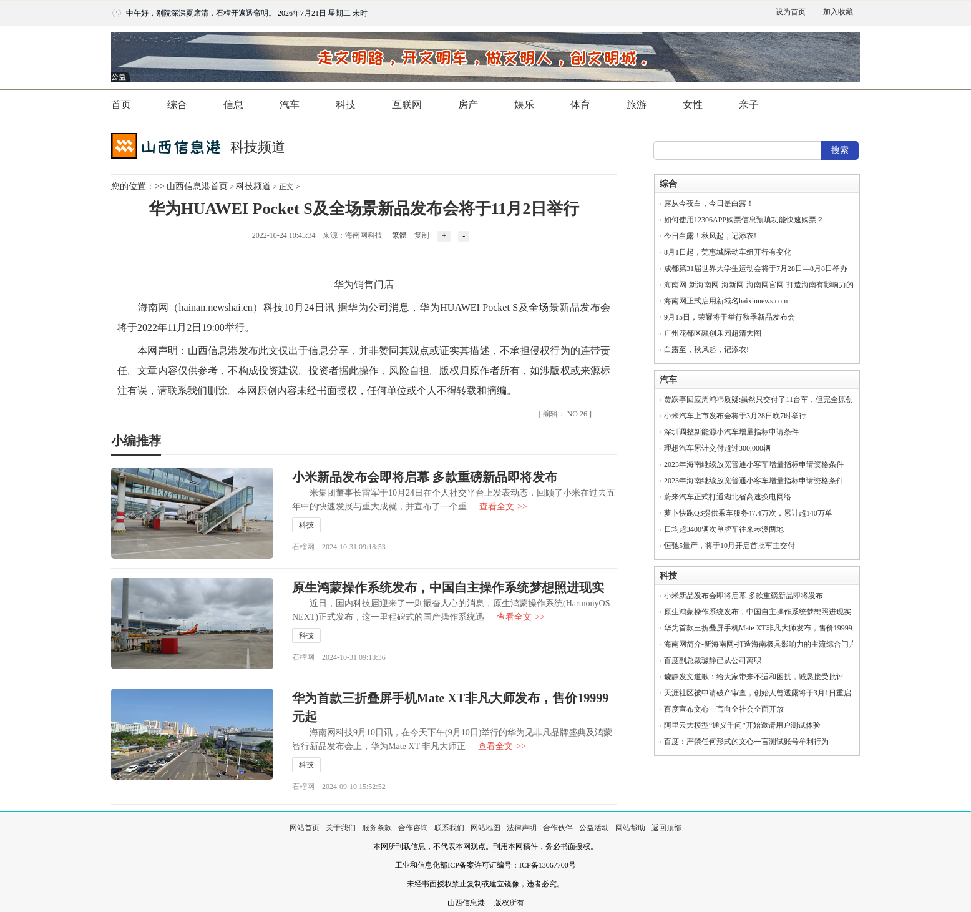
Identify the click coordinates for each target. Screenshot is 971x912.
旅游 (637, 104)
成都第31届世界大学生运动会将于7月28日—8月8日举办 (755, 268)
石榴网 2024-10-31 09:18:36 (339, 657)
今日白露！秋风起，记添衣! (710, 236)
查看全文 (503, 506)
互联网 (407, 104)
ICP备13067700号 (547, 865)
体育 (580, 104)
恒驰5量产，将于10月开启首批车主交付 (729, 545)
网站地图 (485, 827)
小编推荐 (136, 441)
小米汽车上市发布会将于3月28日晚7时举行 (735, 415)
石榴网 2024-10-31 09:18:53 (339, 546)
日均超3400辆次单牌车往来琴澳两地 (724, 529)
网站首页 (305, 827)
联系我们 (449, 827)
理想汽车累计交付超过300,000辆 (717, 448)
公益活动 (594, 827)
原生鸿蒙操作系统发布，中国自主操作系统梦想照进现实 (448, 587)
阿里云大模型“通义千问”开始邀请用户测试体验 (742, 725)
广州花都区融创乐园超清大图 (712, 333)
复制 (421, 235)
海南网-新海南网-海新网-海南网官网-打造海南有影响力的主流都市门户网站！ (792, 284)
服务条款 (377, 827)
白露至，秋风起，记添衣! (706, 349)
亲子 (749, 104)
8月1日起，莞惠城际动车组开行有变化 (727, 252)
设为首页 (791, 11)
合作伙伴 (558, 827)
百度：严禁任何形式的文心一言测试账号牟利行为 (746, 741)
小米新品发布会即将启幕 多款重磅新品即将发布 (424, 477)
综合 (177, 104)
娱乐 (524, 104)
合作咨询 (413, 827)
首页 (121, 104)
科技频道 (253, 186)
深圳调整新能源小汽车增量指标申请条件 (731, 432)
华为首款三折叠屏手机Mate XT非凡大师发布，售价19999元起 (765, 628)
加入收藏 (838, 11)
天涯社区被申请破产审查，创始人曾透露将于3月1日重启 (757, 693)
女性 (693, 104)
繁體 (399, 235)
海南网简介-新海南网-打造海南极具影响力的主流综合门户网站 (767, 644)
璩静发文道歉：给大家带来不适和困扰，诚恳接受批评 (754, 676)
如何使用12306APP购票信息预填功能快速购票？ (744, 219)
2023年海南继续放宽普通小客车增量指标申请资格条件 (754, 464)
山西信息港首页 (197, 186)
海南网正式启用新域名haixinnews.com (726, 301)
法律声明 (522, 827)
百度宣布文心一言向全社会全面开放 (724, 709)
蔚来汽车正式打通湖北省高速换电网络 (727, 497)
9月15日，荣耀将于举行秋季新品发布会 (729, 317)
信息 (233, 104)
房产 (468, 104)
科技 (346, 104)
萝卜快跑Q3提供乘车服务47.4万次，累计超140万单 (748, 513)
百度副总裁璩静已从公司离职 (712, 660)
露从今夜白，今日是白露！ (709, 203)
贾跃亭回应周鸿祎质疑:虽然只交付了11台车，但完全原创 (758, 399)
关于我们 (341, 827)
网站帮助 (630, 827)
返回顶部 (666, 827)
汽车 (290, 104)
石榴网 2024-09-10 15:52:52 (339, 786)
